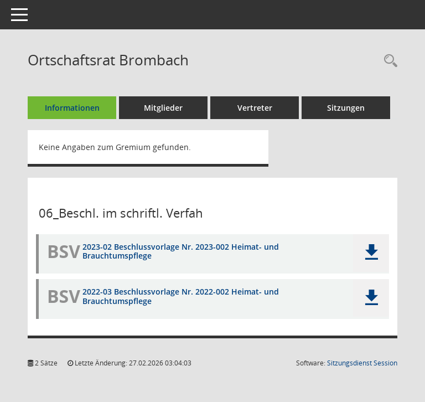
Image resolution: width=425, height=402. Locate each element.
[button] (371, 253)
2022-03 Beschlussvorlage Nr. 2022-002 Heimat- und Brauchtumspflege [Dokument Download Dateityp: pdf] (180, 296)
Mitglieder (163, 107)
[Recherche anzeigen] (388, 61)
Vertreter (254, 107)
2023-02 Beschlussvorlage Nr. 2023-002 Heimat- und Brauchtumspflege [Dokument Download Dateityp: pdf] (180, 251)
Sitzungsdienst (362, 363)
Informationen (72, 107)
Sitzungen (346, 107)
